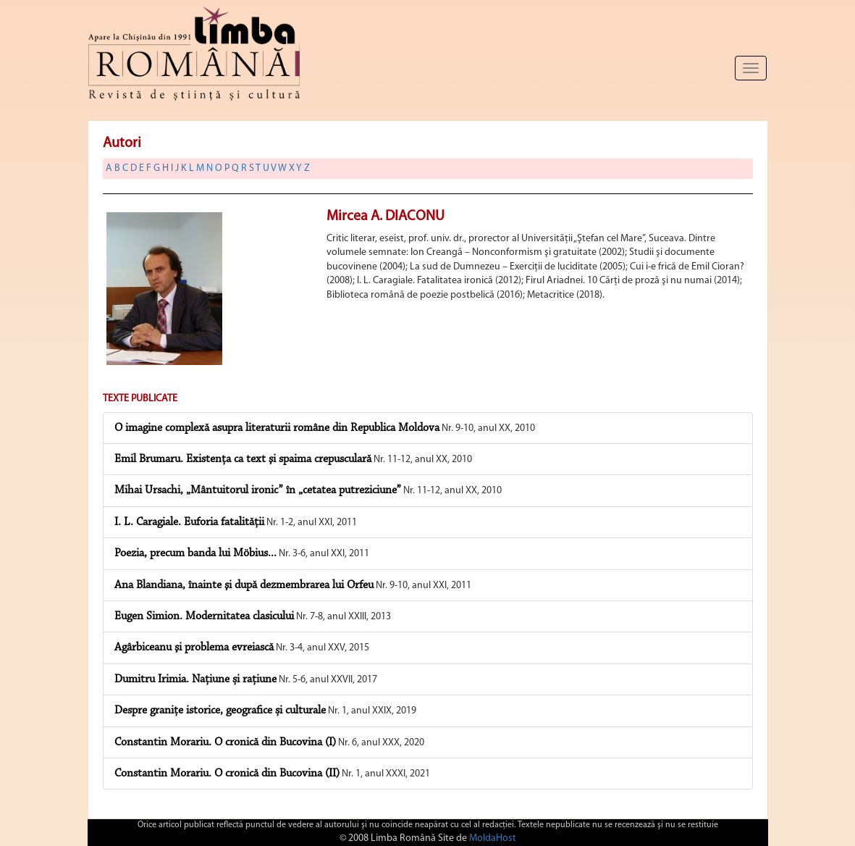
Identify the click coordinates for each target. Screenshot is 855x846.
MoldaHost (492, 838)
